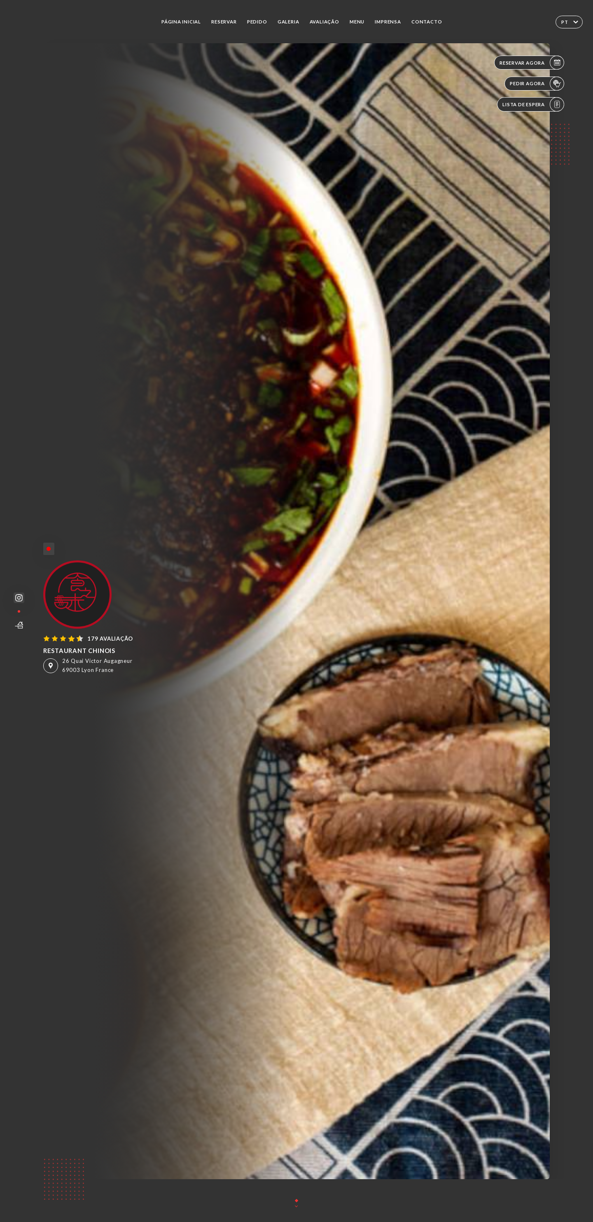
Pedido (257, 21)
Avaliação (324, 21)
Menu (357, 21)
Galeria (288, 21)
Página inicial (181, 21)
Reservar (223, 21)
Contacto (426, 21)
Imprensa (388, 21)
